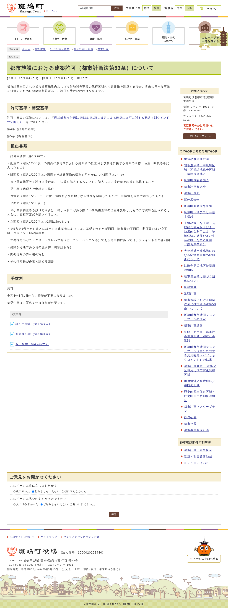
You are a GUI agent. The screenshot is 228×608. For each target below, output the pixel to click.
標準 (147, 8)
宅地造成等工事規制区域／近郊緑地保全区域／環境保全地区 (199, 169)
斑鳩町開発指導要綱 (198, 205)
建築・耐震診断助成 (198, 456)
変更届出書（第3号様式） (31, 334)
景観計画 (190, 293)
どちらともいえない (47, 491)
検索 (116, 8)
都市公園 (190, 423)
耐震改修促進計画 (196, 158)
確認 (114, 514)
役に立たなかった (75, 491)
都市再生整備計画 (196, 430)
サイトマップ (49, 537)
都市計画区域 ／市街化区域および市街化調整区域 (200, 370)
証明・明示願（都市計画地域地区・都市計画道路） (199, 336)
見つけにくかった (84, 504)
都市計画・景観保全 (198, 450)
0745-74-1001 (24, 565)
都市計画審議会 (195, 186)
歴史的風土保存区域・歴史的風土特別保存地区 (199, 396)
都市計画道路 (193, 325)
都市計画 (103, 49)
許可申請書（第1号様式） (31, 323)
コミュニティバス (196, 462)
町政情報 (40, 49)
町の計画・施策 (59, 49)
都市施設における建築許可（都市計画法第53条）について (200, 304)
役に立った (23, 491)
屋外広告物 (192, 199)
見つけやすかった (27, 504)
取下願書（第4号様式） (29, 344)
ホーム (26, 49)
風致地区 (190, 287)
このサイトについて (22, 537)
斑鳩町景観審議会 (196, 180)
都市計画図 (192, 193)
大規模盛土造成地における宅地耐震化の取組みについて (199, 255)
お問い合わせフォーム (199, 136)
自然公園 (190, 417)
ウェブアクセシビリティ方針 (81, 537)
